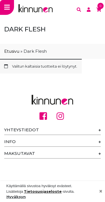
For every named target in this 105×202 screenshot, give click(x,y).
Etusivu (11, 51)
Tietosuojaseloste (43, 191)
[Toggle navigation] (7, 7)
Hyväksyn (16, 196)
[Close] (101, 191)
